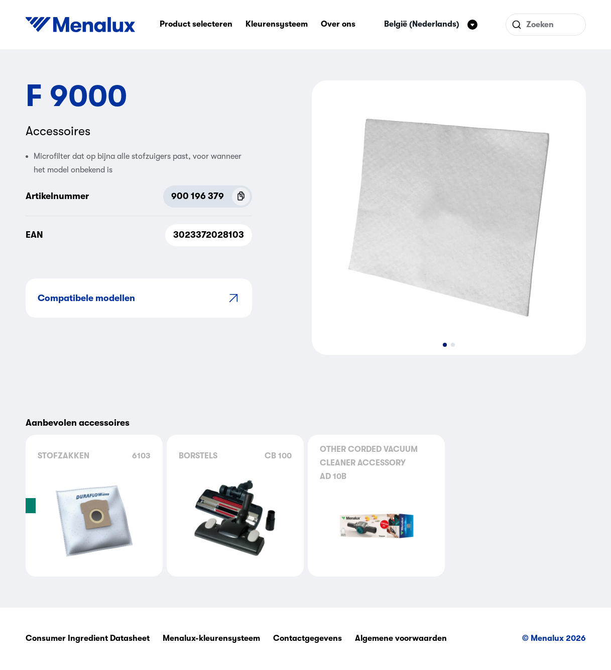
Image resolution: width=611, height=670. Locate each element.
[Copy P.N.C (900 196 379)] (241, 196)
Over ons (338, 24)
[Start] (80, 24)
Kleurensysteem (277, 24)
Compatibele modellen (139, 298)
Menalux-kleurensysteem (211, 638)
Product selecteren (196, 24)
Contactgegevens (307, 638)
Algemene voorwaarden (401, 638)
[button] (445, 345)
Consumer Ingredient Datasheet (88, 638)
